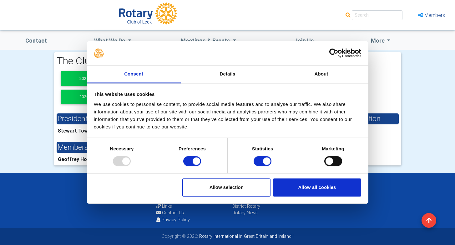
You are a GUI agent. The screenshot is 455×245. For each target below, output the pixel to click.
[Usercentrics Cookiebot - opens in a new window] (333, 53)
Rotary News (245, 213)
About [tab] (321, 73)
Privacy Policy (173, 219)
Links (164, 206)
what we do (110, 40)
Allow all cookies (317, 187)
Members (431, 15)
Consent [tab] (133, 73)
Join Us (304, 40)
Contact (36, 40)
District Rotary (246, 206)
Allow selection (227, 187)
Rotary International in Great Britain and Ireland (244, 236)
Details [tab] (227, 73)
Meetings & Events (206, 40)
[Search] (377, 15)
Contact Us (170, 213)
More (378, 40)
